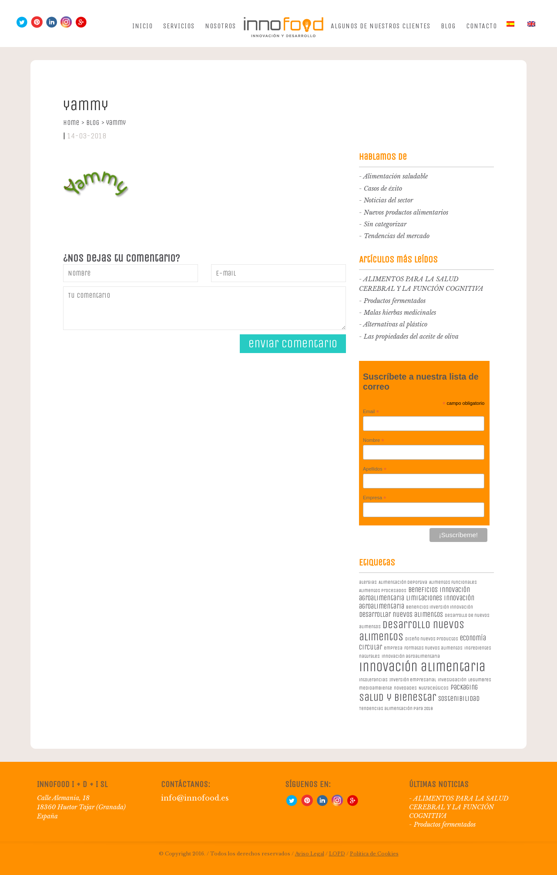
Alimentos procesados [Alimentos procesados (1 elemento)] (382, 590)
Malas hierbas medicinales (400, 312)
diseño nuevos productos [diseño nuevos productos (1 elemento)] (431, 639)
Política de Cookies (374, 854)
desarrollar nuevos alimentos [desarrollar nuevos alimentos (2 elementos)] (401, 614)
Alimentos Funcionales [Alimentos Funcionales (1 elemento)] (453, 582)
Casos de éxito (383, 188)
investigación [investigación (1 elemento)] (452, 680)
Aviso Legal (309, 854)
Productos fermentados (395, 301)
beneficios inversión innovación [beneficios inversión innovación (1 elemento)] (439, 607)
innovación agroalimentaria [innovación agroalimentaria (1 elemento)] (411, 656)
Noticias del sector (388, 200)
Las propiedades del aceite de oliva (411, 336)
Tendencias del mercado (396, 236)
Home (73, 122)
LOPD (337, 854)
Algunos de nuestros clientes (380, 26)
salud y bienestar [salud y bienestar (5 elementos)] (397, 697)
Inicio (142, 26)
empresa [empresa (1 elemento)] (393, 648)
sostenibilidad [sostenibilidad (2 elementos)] (459, 698)
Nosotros (220, 26)
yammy (116, 122)
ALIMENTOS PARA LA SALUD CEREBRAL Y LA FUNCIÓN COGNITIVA (459, 807)
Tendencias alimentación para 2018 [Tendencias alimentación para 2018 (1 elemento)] (396, 708)
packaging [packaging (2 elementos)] (464, 687)
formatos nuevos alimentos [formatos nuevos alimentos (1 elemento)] (433, 648)
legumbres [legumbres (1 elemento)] (479, 680)
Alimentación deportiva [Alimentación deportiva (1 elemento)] (403, 582)
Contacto (481, 26)
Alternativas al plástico (395, 324)
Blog (448, 26)
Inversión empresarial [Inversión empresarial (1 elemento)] (412, 680)
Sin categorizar (385, 224)
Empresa (374, 498)
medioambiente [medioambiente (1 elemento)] (375, 688)
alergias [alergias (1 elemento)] (368, 582)
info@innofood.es (195, 798)
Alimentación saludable (395, 176)
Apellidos (374, 469)
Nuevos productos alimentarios (406, 212)
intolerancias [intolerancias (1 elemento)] (373, 680)
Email (371, 412)
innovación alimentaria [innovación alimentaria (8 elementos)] (422, 667)
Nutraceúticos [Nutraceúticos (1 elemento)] (434, 688)
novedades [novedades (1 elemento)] (405, 688)
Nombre (373, 441)
